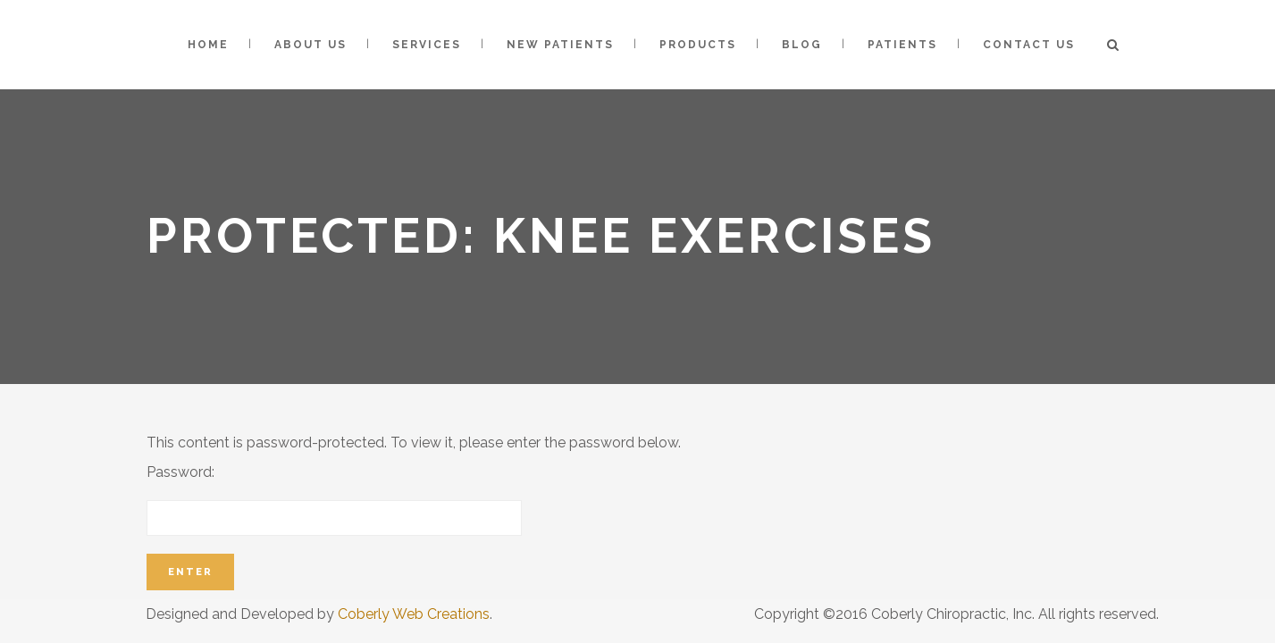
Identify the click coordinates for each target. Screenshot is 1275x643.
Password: (334, 499)
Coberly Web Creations (414, 613)
